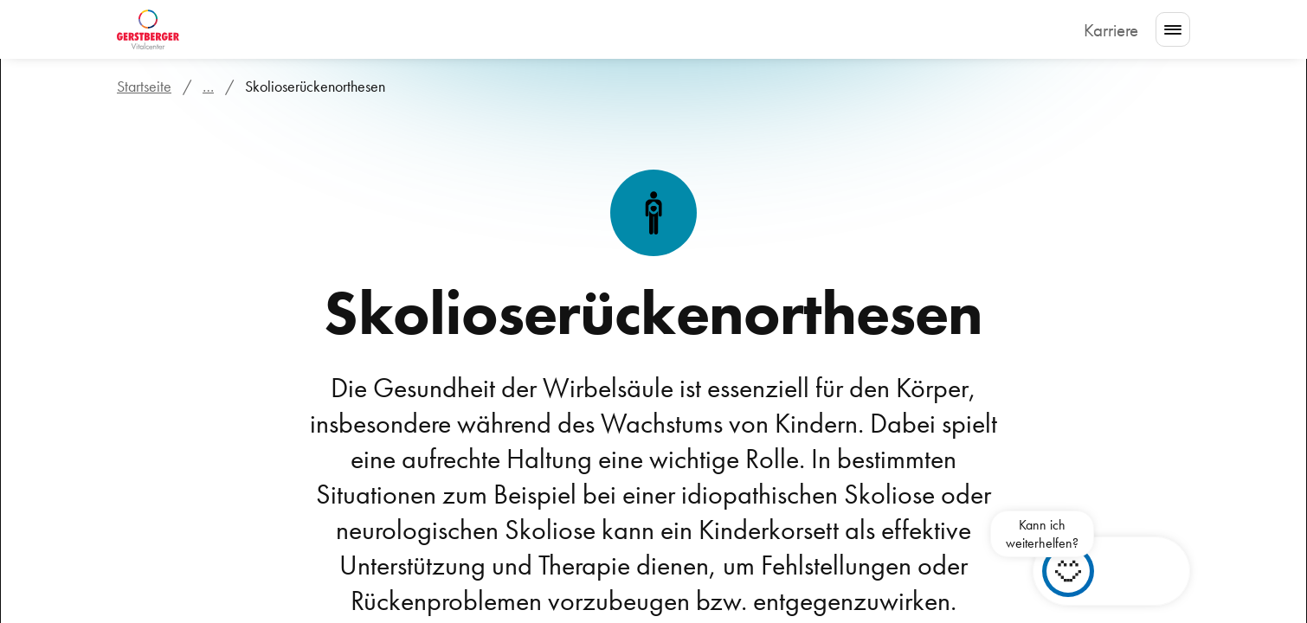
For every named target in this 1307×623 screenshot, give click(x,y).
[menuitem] (251, 30)
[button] (1120, 571)
